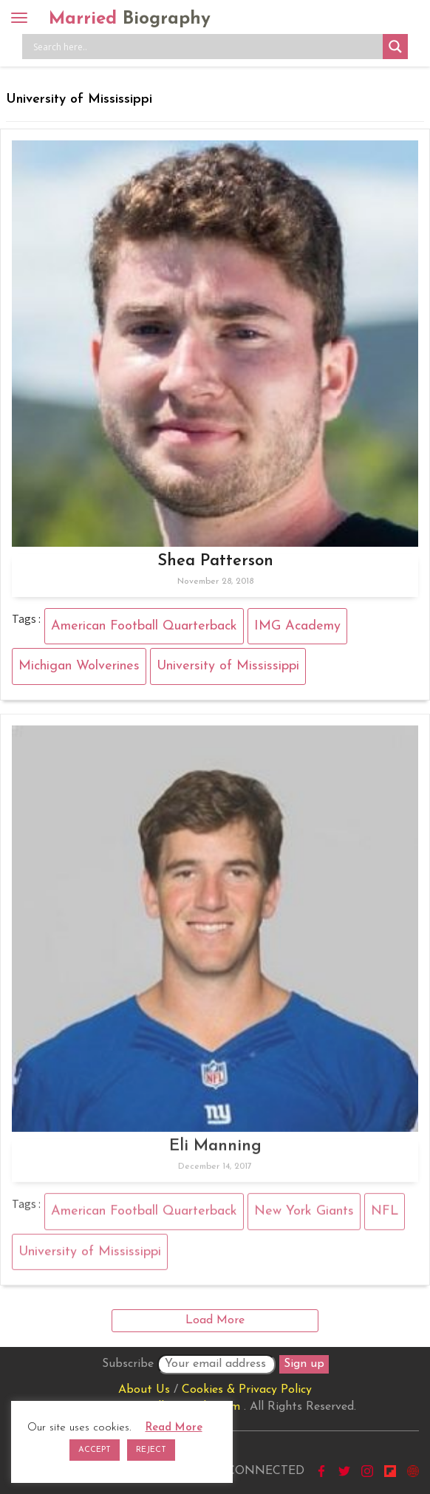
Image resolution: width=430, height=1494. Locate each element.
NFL (384, 1217)
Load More (215, 1320)
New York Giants (304, 1217)
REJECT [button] (151, 1450)
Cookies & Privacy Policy (247, 1390)
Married (130, 19)
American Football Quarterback (144, 626)
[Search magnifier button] (395, 46)
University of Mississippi (228, 666)
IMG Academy (297, 626)
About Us (144, 1390)
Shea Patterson (215, 561)
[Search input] (206, 46)
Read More (174, 1427)
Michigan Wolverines (79, 666)
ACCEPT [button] (94, 1450)
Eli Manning (215, 1152)
